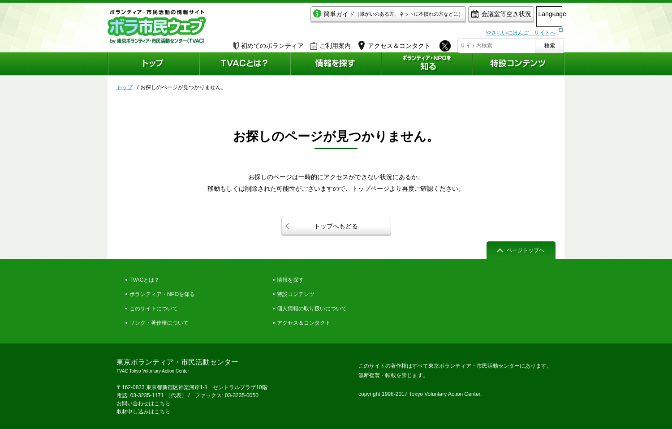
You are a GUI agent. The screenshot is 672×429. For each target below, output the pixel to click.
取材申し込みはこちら (143, 411)
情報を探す (290, 280)
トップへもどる (336, 226)
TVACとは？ (144, 280)
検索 (549, 43)
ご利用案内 (330, 43)
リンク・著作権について (159, 323)
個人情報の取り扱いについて (312, 308)
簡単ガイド (351, 16)
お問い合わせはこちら (143, 403)
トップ (124, 87)
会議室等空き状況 (464, 16)
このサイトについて (153, 308)
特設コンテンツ (295, 294)
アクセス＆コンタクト (304, 323)
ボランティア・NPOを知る (162, 294)
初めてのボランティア (268, 43)
